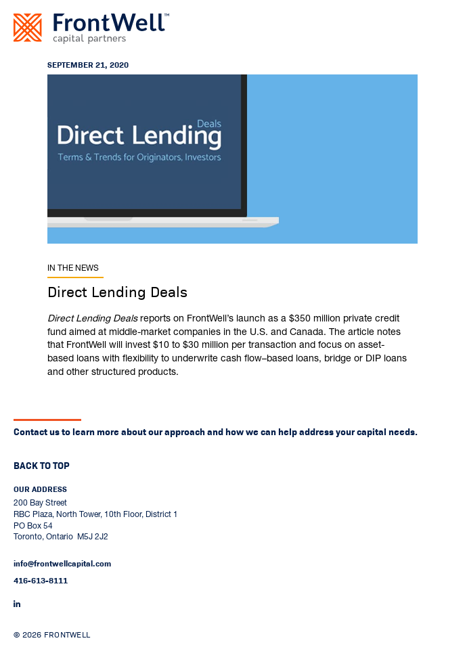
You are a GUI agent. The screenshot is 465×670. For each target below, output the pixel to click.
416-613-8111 (41, 580)
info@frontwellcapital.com (62, 563)
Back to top (42, 466)
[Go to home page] (91, 29)
